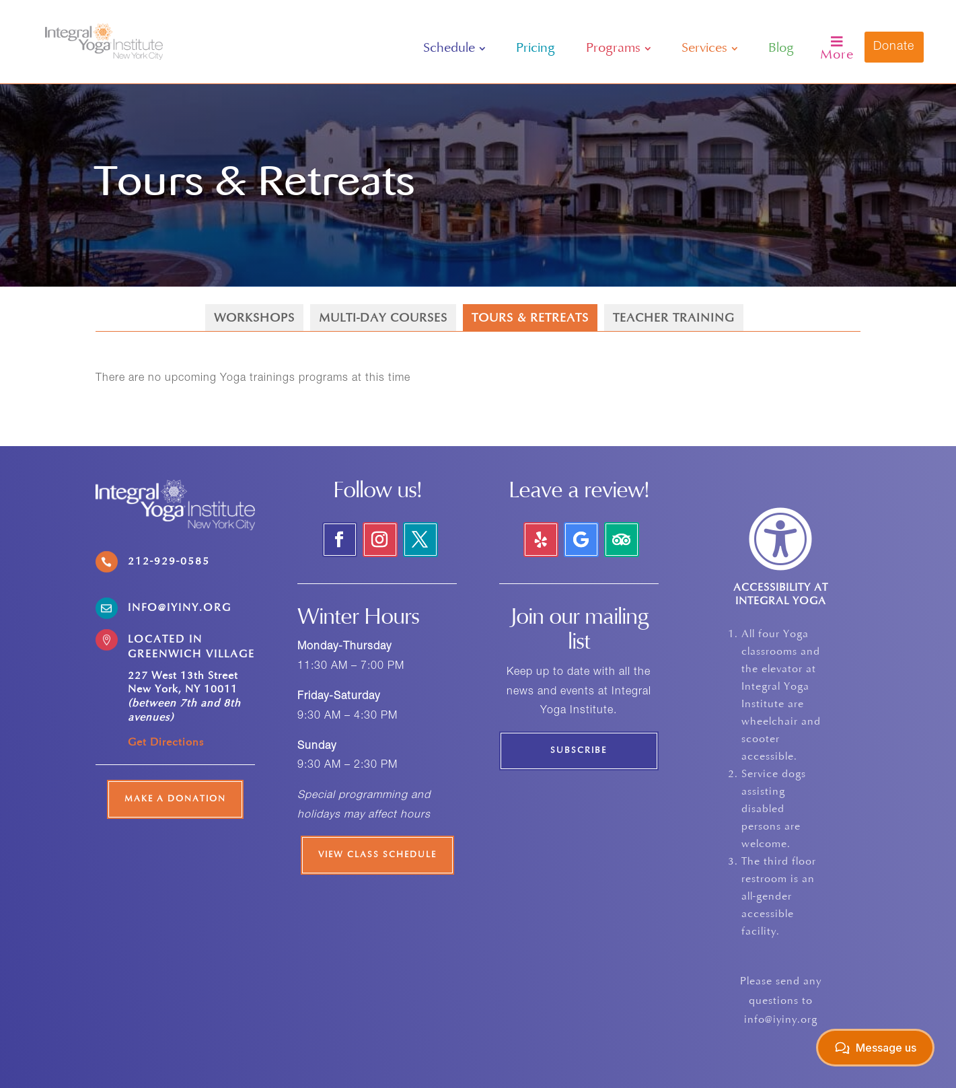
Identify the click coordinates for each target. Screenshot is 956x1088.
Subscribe (578, 751)
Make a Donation (175, 799)
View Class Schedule (377, 855)
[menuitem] (454, 48)
